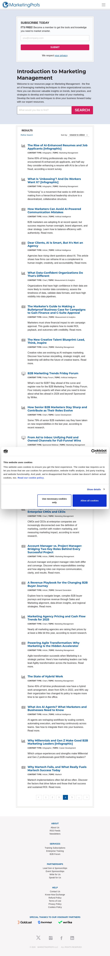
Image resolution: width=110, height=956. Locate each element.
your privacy (61, 55)
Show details (94, 489)
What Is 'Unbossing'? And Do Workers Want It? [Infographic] (54, 180)
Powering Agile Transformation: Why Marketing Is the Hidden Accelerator (53, 644)
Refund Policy (55, 898)
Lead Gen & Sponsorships (55, 868)
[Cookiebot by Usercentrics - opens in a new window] (93, 451)
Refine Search (27, 135)
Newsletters (54, 834)
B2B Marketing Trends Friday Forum (53, 373)
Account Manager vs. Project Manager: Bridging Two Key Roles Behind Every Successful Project (55, 549)
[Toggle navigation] (104, 5)
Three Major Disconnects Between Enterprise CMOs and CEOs (52, 510)
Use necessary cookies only (54, 500)
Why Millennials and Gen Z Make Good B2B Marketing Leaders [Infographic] (58, 742)
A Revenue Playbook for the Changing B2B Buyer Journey (58, 584)
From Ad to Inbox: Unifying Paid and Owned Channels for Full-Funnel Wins (54, 439)
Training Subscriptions (55, 848)
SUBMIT (54, 47)
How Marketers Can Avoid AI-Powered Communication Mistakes (54, 210)
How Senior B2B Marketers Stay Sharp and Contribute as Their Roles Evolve (57, 409)
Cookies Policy (55, 907)
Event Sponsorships (55, 871)
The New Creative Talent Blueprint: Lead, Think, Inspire (56, 341)
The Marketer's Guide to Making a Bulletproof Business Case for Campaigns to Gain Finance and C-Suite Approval (57, 309)
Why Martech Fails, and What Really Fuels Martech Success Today (57, 768)
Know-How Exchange (55, 894)
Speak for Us (55, 877)
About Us (55, 827)
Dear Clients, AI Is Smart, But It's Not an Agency (55, 244)
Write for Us (55, 874)
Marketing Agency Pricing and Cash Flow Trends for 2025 (57, 618)
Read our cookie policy (31, 477)
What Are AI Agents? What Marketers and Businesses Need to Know (57, 708)
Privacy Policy (54, 904)
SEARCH (82, 110)
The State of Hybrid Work (45, 676)
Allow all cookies (89, 500)
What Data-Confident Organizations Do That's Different (55, 274)
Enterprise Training (55, 851)
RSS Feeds (55, 830)
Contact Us (55, 891)
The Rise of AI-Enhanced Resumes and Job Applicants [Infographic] (57, 147)
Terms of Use (55, 901)
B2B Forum (55, 854)
